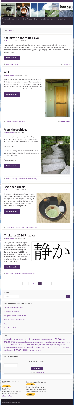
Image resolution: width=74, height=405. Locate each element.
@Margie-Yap (7, 396)
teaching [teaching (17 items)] (48, 347)
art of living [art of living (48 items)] (30, 339)
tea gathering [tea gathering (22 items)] (56, 347)
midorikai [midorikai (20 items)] (14, 345)
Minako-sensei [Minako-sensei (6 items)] (22, 344)
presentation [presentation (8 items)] (62, 344)
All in (7, 72)
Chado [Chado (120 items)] (56, 339)
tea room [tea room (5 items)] (65, 347)
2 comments (66, 64)
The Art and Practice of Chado (11, 19)
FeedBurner (41, 372)
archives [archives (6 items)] (18, 339)
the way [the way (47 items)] (17, 349)
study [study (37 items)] (23, 347)
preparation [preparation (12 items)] (55, 344)
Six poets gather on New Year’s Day (14, 320)
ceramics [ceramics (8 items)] (49, 339)
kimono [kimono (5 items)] (5, 344)
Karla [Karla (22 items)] (68, 342)
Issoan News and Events (47, 19)
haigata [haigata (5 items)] (47, 342)
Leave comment (65, 121)
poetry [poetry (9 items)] (43, 344)
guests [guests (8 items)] (43, 342)
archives (8, 178)
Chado (14, 121)
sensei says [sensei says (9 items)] (7, 347)
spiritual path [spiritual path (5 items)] (18, 347)
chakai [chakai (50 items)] (7, 342)
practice (18, 227)
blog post (12, 40)
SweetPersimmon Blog (30, 19)
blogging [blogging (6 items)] (38, 339)
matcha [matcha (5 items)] (9, 344)
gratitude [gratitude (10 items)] (38, 342)
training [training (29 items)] (25, 350)
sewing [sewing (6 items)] (13, 347)
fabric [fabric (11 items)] (33, 342)
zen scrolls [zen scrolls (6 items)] (38, 350)
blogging (14, 178)
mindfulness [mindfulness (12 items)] (30, 344)
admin (7, 40)
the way (16, 64)
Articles (5, 23)
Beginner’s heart (14, 186)
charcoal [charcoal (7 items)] (21, 342)
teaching (29, 178)
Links (11, 23)
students (25, 227)
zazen (23, 121)
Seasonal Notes (61, 19)
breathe (8, 121)
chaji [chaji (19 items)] (63, 339)
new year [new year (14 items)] (38, 344)
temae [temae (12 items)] (11, 350)
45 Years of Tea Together (11, 311)
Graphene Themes (16, 402)
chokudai (21, 273)
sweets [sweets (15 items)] (29, 347)
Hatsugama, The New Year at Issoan (15, 316)
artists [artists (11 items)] (22, 339)
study (24, 178)
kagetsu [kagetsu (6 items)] (63, 342)
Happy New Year (9, 324)
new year (27, 273)
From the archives (15, 129)
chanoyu (13, 227)
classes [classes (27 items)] (27, 342)
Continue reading (11, 58)
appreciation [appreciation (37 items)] (9, 339)
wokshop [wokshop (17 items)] (32, 350)
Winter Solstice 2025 (10, 328)
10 (46, 283)
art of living (9, 64)
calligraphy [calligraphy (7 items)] (44, 339)
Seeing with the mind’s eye (21, 37)
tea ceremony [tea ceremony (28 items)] (38, 347)
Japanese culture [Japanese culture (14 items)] (55, 342)
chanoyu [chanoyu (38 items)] (15, 342)
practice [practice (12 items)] (48, 344)
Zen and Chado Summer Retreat (13, 307)
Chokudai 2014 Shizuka (19, 235)
